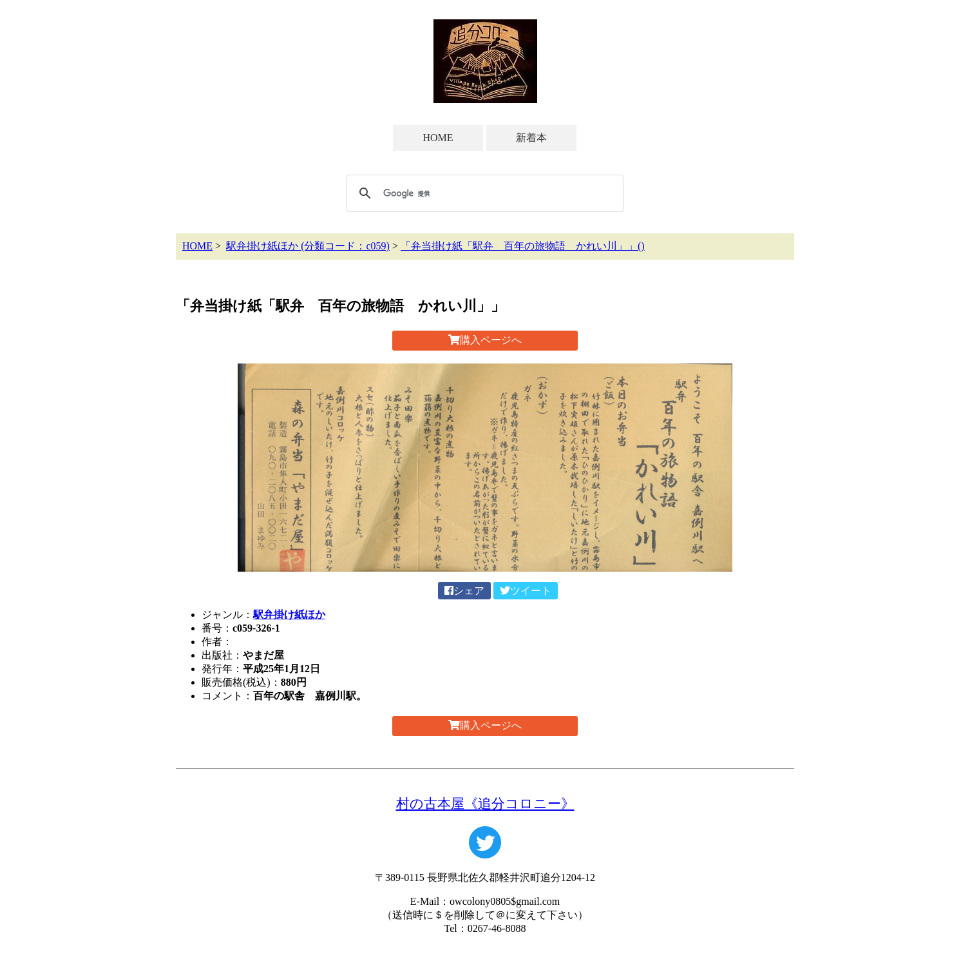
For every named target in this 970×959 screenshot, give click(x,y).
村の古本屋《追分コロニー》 (485, 803)
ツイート (525, 590)
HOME (438, 137)
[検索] (483, 193)
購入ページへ (485, 339)
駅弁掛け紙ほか (289, 614)
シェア (464, 590)
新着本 (531, 137)
